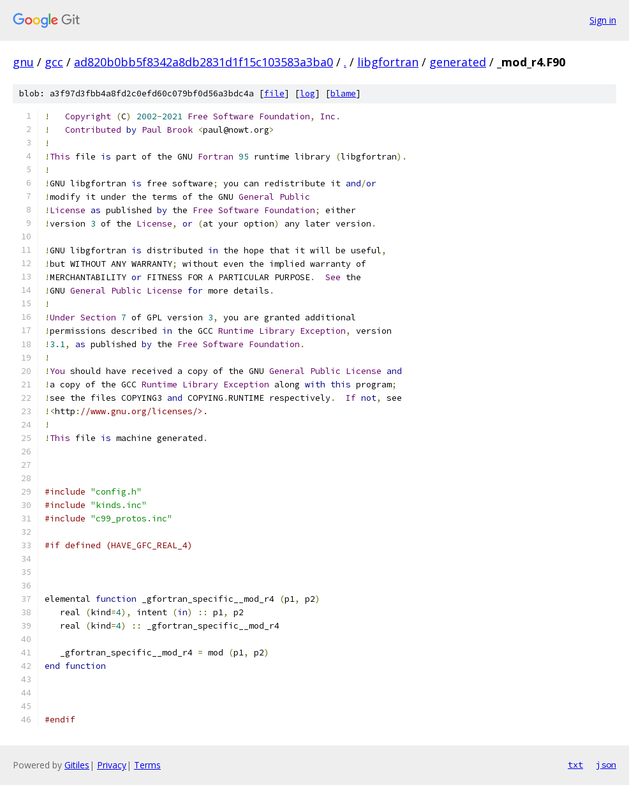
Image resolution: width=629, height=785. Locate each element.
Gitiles (76, 765)
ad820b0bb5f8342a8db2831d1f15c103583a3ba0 (203, 62)
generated (457, 62)
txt (575, 764)
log (307, 93)
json (606, 764)
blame (343, 93)
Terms (147, 765)
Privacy (111, 765)
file (274, 93)
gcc (54, 62)
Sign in (602, 20)
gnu (23, 62)
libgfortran (387, 62)
